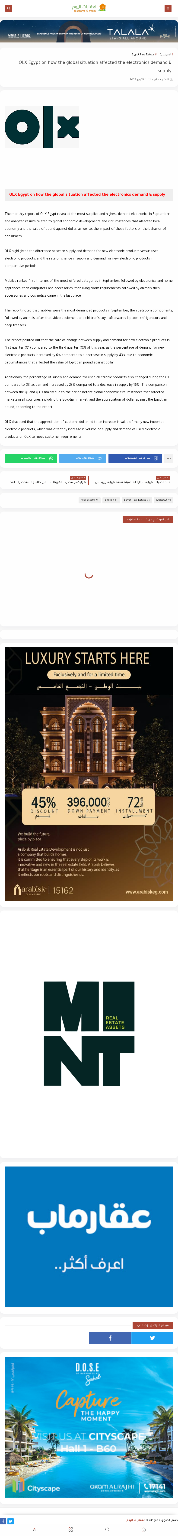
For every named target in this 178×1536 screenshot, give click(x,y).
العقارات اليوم (136, 1520)
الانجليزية (165, 54)
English (111, 500)
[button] (135, 458)
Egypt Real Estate (143, 54)
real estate (89, 500)
